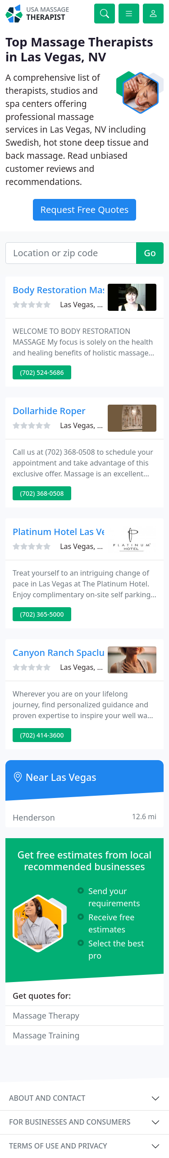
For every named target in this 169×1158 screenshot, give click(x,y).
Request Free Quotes (85, 209)
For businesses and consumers (69, 1122)
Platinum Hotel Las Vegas (67, 532)
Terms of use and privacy (58, 1146)
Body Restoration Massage (70, 290)
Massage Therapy (46, 1015)
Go (150, 253)
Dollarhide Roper (49, 411)
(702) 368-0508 (42, 493)
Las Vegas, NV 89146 (94, 425)
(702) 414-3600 (42, 735)
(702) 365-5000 (42, 614)
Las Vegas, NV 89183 (94, 304)
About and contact (47, 1098)
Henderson (84, 817)
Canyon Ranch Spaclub (61, 652)
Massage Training (46, 1035)
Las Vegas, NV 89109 (94, 546)
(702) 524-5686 (42, 372)
